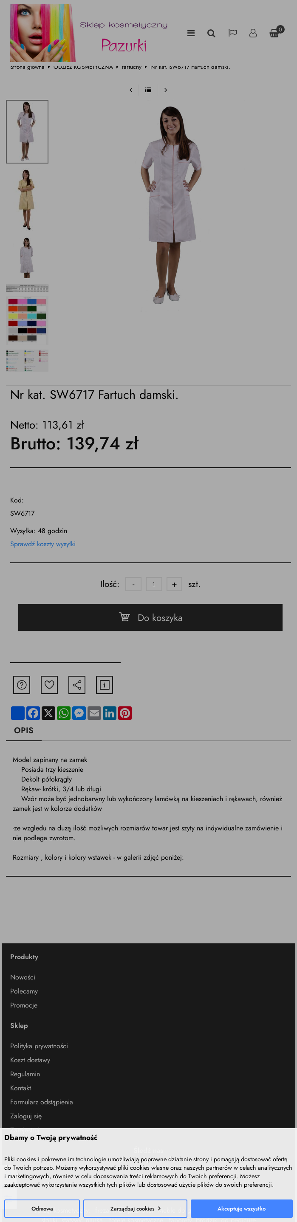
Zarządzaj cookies (132, 1209)
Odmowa (42, 1209)
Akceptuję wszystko (242, 1209)
